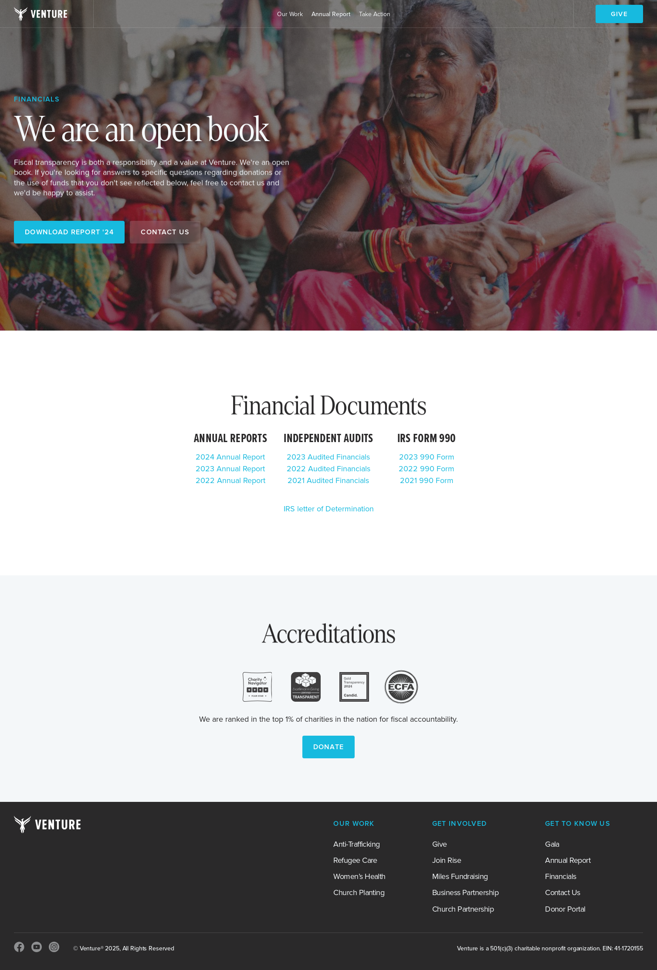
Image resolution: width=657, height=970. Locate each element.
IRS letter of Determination (329, 509)
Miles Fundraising (460, 877)
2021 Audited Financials (328, 481)
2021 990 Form (427, 481)
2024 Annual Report (230, 457)
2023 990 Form (426, 457)
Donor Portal (565, 909)
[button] (290, 14)
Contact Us (562, 893)
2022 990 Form (426, 469)
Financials (560, 877)
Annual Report (331, 14)
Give (439, 844)
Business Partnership (465, 893)
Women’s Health (359, 877)
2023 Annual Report (230, 469)
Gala (552, 844)
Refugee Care (355, 860)
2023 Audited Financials (328, 457)
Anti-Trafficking (356, 844)
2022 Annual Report (230, 481)
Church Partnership (463, 909)
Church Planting (358, 893)
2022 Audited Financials (328, 469)
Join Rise (446, 860)
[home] (40, 14)
